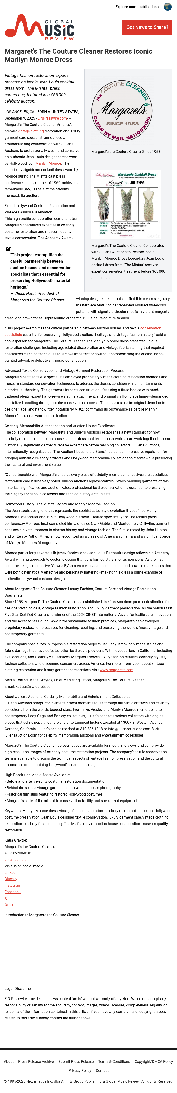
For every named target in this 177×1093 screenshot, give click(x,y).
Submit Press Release (76, 1061)
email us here (15, 859)
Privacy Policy (79, 1070)
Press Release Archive (36, 1061)
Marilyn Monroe (48, 163)
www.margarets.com (116, 670)
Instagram (13, 885)
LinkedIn (11, 872)
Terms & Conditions (114, 1061)
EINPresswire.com (52, 118)
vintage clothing (31, 131)
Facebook (13, 892)
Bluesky (11, 879)
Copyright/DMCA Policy (154, 1061)
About (9, 1061)
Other (9, 905)
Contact (102, 1070)
